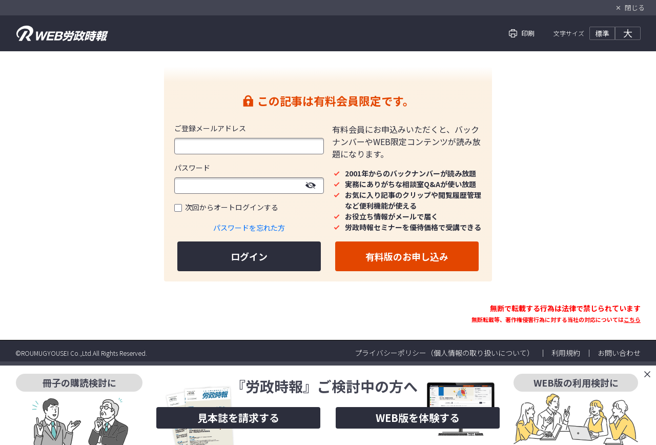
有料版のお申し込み (406, 256)
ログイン (249, 256)
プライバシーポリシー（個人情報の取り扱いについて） (444, 353)
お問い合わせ (619, 353)
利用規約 (565, 353)
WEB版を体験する (418, 417)
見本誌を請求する (238, 417)
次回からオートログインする (231, 207)
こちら (632, 319)
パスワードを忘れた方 (249, 227)
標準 (602, 33)
